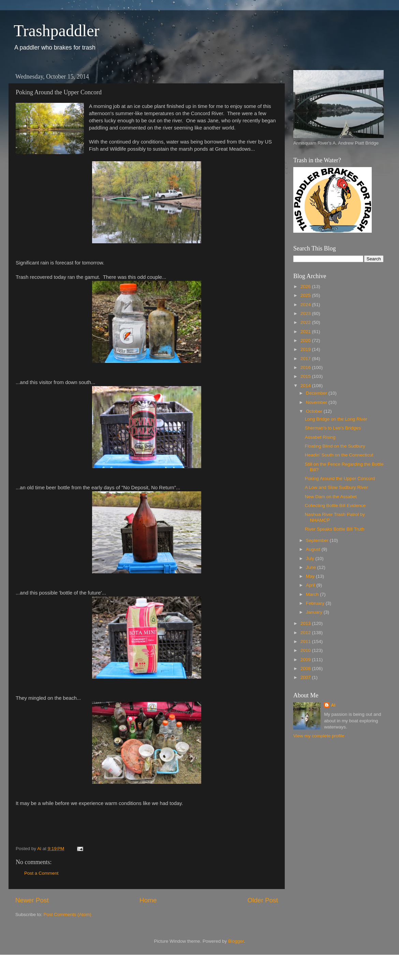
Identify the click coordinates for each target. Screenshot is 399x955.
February (316, 603)
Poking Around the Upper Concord (340, 478)
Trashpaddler (57, 31)
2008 (306, 668)
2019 (306, 349)
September (318, 540)
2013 (306, 623)
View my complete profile (318, 735)
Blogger (236, 941)
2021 (306, 331)
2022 (306, 322)
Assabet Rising (320, 437)
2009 (306, 659)
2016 (306, 367)
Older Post (263, 900)
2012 (306, 632)
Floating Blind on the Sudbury (335, 446)
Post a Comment (41, 873)
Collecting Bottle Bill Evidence (335, 505)
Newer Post (32, 900)
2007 (306, 677)
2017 (306, 358)
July (310, 558)
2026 (306, 286)
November (317, 402)
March (313, 594)
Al (333, 705)
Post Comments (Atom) (67, 914)
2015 (306, 376)
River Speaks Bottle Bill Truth (335, 529)
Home (148, 900)
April (311, 585)
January (315, 612)
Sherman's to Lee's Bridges (333, 428)
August (314, 549)
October (315, 411)
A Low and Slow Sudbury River (336, 487)
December (317, 393)
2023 (306, 313)
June (311, 567)
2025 (306, 295)
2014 (306, 385)
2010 (306, 650)
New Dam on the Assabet (331, 496)
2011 (306, 641)
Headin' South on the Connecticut (339, 455)
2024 (306, 304)
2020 (306, 340)
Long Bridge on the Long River (336, 419)
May (311, 576)
